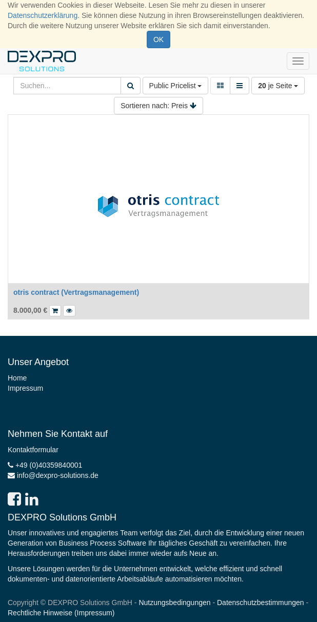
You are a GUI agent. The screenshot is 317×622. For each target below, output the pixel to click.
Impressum (25, 388)
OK (158, 39)
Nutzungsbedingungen (174, 602)
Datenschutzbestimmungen (260, 602)
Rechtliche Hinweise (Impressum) (61, 613)
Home (17, 378)
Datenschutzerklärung (42, 15)
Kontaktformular (33, 450)
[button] (69, 310)
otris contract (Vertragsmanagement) (76, 292)
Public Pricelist (175, 86)
